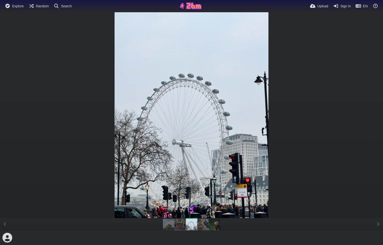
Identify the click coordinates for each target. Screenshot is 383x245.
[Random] (39, 6)
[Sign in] (342, 6)
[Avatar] (7, 238)
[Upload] (319, 6)
